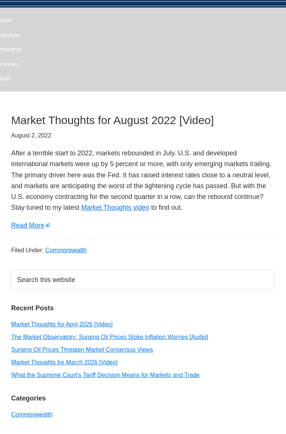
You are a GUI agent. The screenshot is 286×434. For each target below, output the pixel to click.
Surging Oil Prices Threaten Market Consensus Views (82, 349)
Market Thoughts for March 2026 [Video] (64, 362)
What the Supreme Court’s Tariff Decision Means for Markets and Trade (105, 375)
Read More (27, 225)
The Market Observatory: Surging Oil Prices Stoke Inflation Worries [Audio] (109, 337)
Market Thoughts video (115, 207)
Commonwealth (66, 250)
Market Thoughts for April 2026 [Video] (61, 324)
